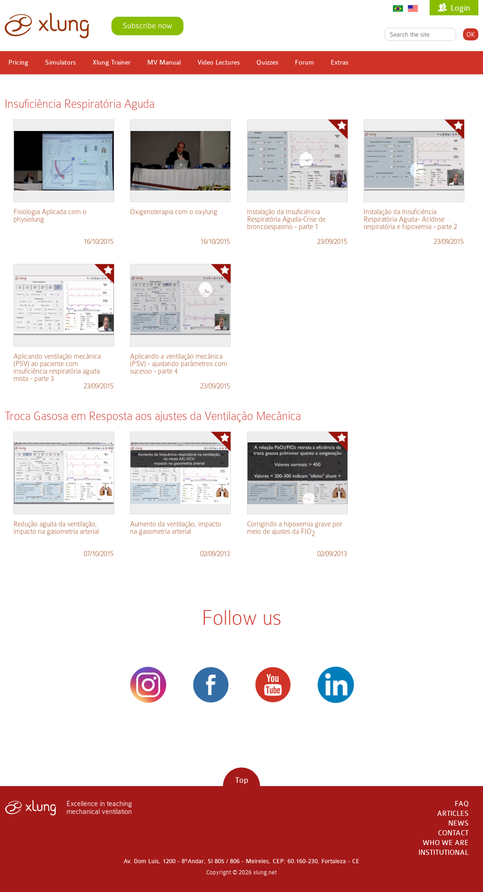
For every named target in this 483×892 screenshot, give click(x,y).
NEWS (458, 823)
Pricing (18, 62)
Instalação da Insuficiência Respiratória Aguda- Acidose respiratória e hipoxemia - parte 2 (410, 219)
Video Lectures (218, 62)
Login (460, 8)
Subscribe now (147, 25)
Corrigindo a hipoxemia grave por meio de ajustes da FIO (294, 528)
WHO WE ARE (446, 843)
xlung (47, 26)
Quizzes (267, 62)
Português (398, 8)
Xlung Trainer (111, 62)
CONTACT (453, 833)
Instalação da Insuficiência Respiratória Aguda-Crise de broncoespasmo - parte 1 (286, 219)
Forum (304, 62)
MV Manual (164, 62)
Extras (339, 62)
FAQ (462, 804)
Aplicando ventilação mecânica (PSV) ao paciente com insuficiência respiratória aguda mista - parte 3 (57, 367)
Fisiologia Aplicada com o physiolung (49, 215)
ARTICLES (453, 814)
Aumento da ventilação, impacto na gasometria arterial (175, 527)
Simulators (60, 62)
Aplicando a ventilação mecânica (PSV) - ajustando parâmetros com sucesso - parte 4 (178, 364)
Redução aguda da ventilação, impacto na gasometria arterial (56, 527)
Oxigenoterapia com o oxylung (173, 212)
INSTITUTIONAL (443, 853)
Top (241, 780)
